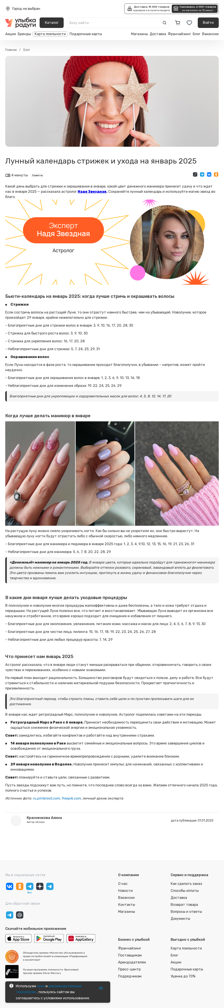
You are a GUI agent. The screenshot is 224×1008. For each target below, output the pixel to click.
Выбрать (66, 48)
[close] (72, 18)
